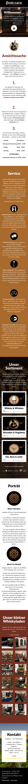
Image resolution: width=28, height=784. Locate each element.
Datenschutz (5, 780)
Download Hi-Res (19, 411)
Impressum (14, 780)
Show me (8, 411)
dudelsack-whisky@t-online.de (14, 758)
